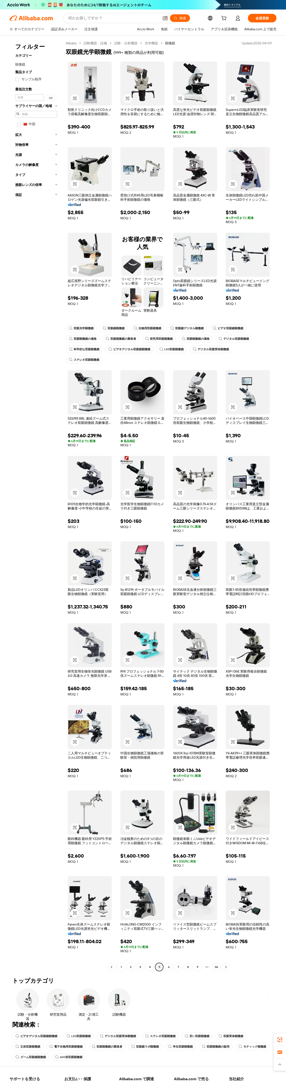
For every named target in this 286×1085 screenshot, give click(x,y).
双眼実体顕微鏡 (231, 1036)
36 (216, 967)
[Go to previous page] (111, 967)
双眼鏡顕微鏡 (114, 328)
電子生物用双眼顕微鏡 (66, 1047)
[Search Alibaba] (113, 18)
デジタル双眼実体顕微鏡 (211, 349)
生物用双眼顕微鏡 (147, 328)
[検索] (180, 18)
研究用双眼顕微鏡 (159, 339)
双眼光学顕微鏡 (81, 328)
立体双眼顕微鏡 (27, 1047)
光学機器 (151, 43)
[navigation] (36, 505)
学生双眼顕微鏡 (180, 1047)
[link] (280, 1040)
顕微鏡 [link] (170, 43)
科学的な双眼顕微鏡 (84, 349)
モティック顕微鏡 (252, 1047)
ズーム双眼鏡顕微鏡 (30, 1057)
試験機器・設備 (95, 43)
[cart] (224, 19)
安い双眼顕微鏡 (197, 1036)
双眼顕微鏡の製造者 (121, 339)
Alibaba (71, 43)
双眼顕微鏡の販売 (216, 1047)
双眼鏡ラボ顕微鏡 (145, 1047)
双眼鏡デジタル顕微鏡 (187, 328)
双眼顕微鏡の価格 (83, 339)
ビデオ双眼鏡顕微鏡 (228, 328)
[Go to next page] (226, 967)
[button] (165, 18)
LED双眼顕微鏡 (171, 349)
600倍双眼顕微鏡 (68, 1057)
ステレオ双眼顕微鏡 (84, 360)
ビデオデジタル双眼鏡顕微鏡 (129, 349)
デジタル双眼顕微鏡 (234, 339)
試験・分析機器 (126, 43)
